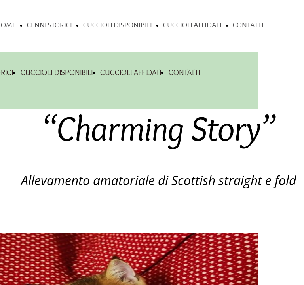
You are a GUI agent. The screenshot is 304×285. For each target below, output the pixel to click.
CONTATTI (248, 25)
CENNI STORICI (49, 25)
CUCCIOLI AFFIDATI (192, 25)
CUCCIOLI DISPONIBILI (117, 25)
